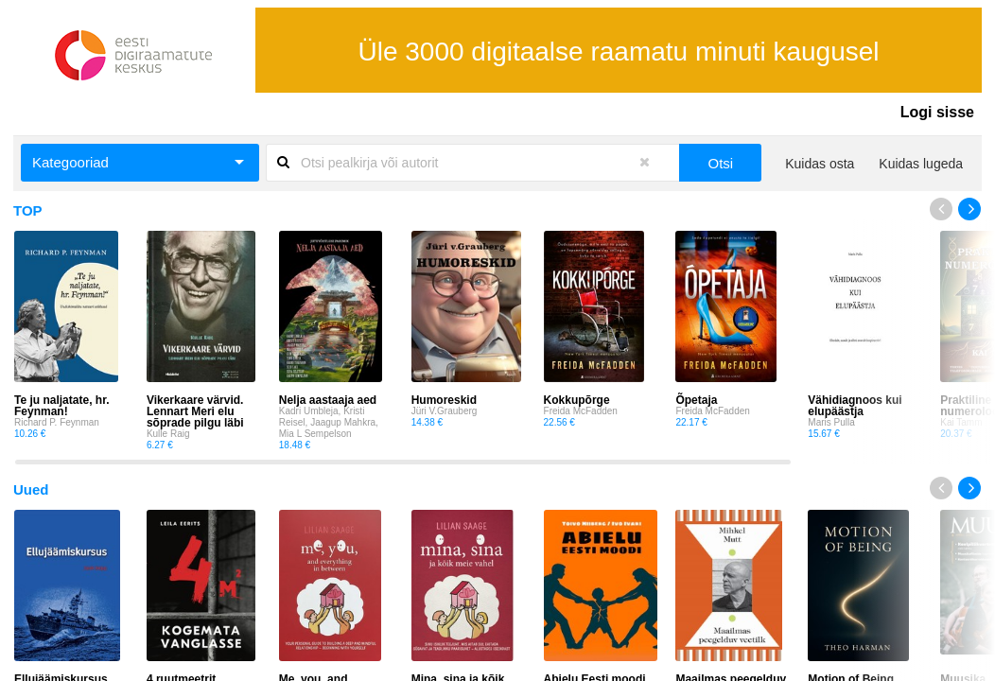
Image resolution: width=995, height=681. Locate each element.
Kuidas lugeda (921, 163)
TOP (28, 210)
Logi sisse (937, 112)
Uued (31, 489)
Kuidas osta (819, 163)
